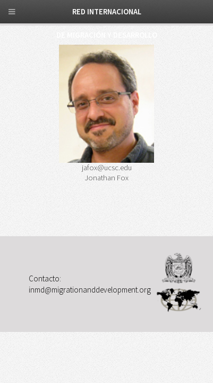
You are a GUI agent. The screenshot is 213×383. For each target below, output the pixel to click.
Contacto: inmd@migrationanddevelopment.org (90, 283)
